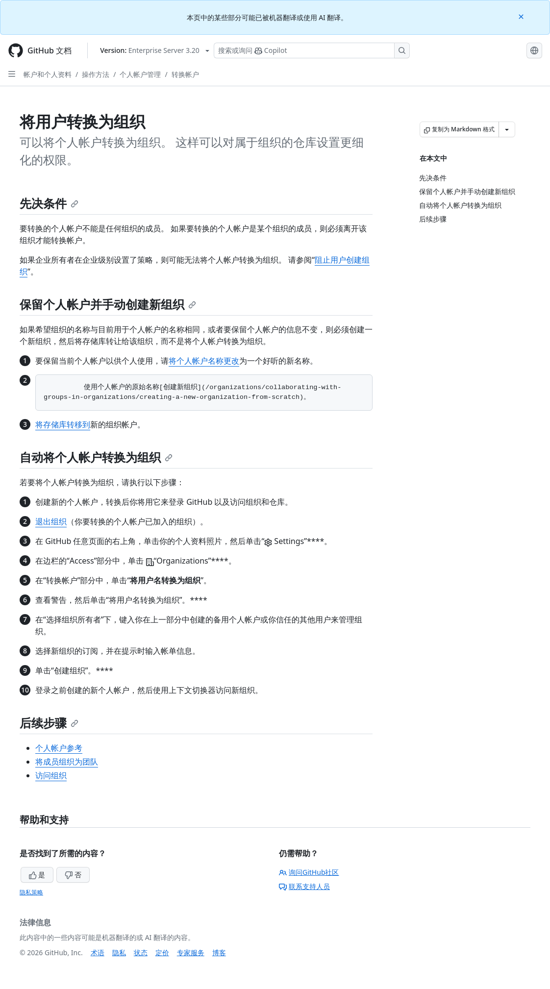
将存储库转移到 (62, 424)
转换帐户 (185, 74)
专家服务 (190, 952)
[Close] (522, 16)
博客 (219, 952)
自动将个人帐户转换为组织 (96, 457)
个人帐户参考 (58, 747)
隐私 (119, 952)
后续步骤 (49, 723)
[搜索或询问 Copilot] (312, 50)
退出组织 (51, 521)
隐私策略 (31, 892)
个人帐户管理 (140, 74)
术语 (97, 952)
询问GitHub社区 (309, 872)
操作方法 (95, 74)
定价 (162, 952)
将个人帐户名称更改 (204, 360)
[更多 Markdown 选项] (507, 129)
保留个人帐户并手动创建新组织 (108, 304)
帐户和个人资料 (48, 74)
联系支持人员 (304, 886)
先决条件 (49, 203)
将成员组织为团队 (66, 761)
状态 (141, 952)
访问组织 (51, 775)
